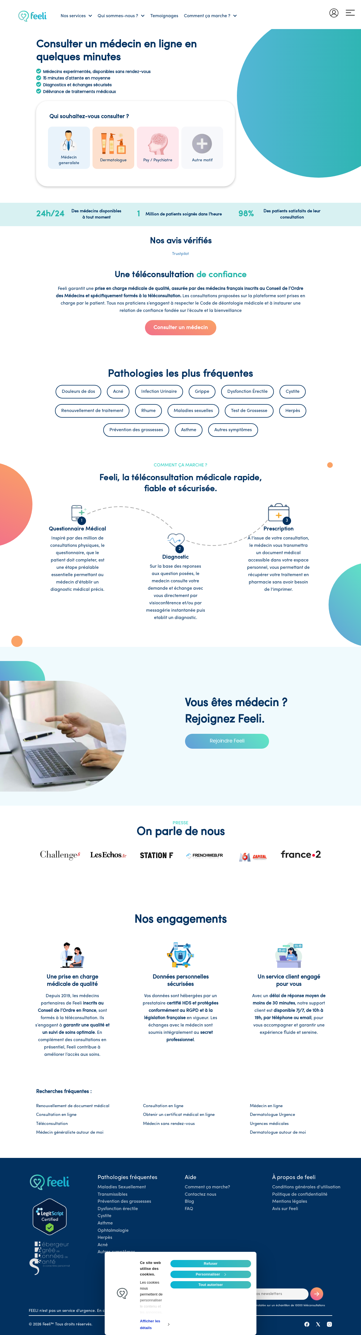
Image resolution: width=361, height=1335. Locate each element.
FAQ (189, 1209)
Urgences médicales (269, 1124)
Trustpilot (180, 254)
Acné (103, 1245)
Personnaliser (211, 1274)
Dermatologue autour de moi (278, 1133)
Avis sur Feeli (285, 1209)
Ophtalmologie (113, 1230)
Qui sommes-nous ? (121, 16)
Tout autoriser (211, 1285)
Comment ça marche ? (210, 16)
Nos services (76, 16)
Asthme (105, 1223)
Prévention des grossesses (124, 1201)
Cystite (104, 1216)
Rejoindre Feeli (227, 740)
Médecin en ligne (266, 1106)
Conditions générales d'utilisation (306, 1187)
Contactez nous (200, 1194)
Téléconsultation (52, 1124)
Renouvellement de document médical (72, 1106)
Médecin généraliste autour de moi (70, 1133)
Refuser (210, 1263)
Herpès (105, 1237)
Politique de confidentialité (299, 1194)
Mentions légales (289, 1201)
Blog (189, 1201)
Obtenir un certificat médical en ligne (179, 1115)
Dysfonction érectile (118, 1209)
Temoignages (164, 16)
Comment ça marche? (207, 1187)
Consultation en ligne (163, 1106)
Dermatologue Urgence (272, 1115)
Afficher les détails (150, 1324)
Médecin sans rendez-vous (169, 1124)
